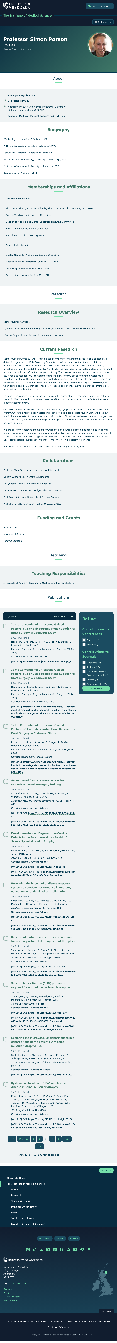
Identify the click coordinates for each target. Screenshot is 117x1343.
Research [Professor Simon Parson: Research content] (58, 294)
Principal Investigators (24, 1208)
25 (30, 1156)
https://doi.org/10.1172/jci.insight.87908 (50, 1119)
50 (35, 1156)
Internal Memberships (18, 198)
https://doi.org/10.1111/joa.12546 (46, 967)
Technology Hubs (20, 1202)
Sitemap (75, 1240)
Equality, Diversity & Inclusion (28, 1225)
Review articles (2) (97, 684)
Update (105, 1172)
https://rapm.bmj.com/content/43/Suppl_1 (47, 661)
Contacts (8, 1291)
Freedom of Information (59, 1329)
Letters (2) (92, 680)
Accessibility (56, 1323)
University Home (16, 1180)
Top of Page (106, 1313)
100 (40, 1156)
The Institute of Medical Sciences (29, 15)
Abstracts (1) (93, 640)
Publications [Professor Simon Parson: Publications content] (58, 597)
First (11, 1139)
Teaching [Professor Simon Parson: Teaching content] (58, 555)
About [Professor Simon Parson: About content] (58, 79)
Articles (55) (93, 667)
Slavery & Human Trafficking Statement (92, 1323)
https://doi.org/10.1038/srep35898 (47, 1013)
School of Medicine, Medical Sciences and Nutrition (36, 116)
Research (16, 1196)
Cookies (68, 1323)
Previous (24, 1139)
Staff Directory (10, 1303)
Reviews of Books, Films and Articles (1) (98, 674)
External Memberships (18, 245)
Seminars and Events (22, 1220)
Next (70, 1139)
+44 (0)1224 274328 (18, 101)
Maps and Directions (13, 1299)
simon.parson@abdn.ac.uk (22, 95)
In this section (103, 22)
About (14, 1191)
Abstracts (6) (94, 663)
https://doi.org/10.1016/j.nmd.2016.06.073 (51, 1075)
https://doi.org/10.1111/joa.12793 (46, 867)
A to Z (6, 1295)
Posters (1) (92, 644)
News (14, 1214)
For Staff (60, 1240)
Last (40, 1147)
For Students (44, 1240)
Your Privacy (42, 1323)
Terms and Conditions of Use (20, 1323)
